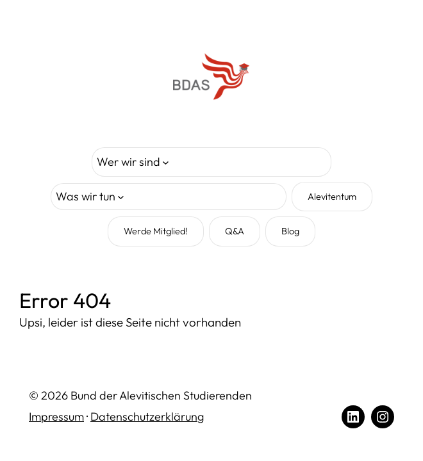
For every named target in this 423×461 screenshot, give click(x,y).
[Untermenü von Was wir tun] (90, 197)
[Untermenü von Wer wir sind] (133, 162)
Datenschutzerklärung (147, 416)
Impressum (56, 416)
